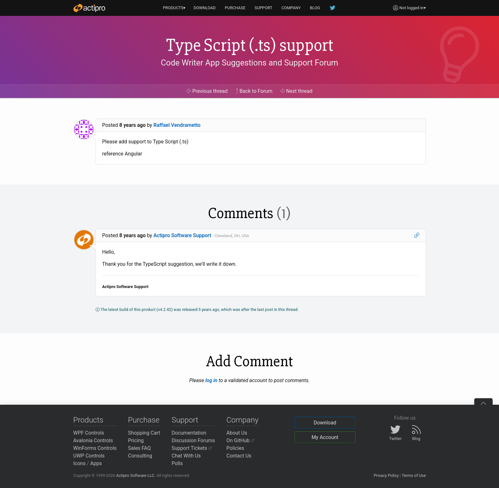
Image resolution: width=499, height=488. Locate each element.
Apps (96, 463)
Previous (206, 91)
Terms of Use (414, 475)
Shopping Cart (144, 433)
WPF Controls (88, 433)
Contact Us (239, 456)
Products (88, 420)
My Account (325, 437)
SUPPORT (264, 7)
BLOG (315, 7)
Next (296, 91)
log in (211, 380)
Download (325, 423)
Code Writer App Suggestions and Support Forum (249, 62)
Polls (177, 463)
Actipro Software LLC (135, 475)
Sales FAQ (139, 448)
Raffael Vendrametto (176, 125)
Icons (79, 463)
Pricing (136, 440)
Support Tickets (192, 448)
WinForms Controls (95, 448)
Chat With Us (186, 456)
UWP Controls (89, 456)
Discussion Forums (193, 440)
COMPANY (291, 7)
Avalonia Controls (93, 440)
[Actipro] (89, 8)
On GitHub (240, 440)
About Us (236, 433)
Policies (235, 448)
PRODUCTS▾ (174, 7)
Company (242, 420)
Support (185, 420)
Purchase (143, 420)
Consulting (140, 456)
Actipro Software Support (182, 235)
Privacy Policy (386, 475)
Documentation (189, 433)
